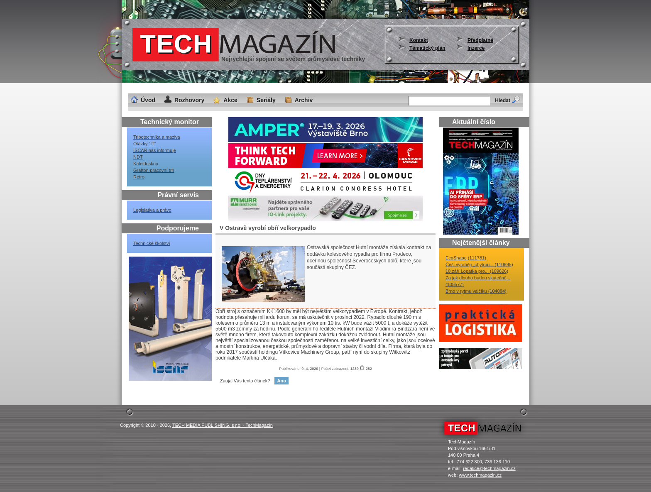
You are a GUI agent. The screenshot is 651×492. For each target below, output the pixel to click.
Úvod (148, 100)
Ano (281, 380)
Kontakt (418, 40)
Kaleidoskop (145, 163)
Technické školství (151, 243)
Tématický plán (427, 48)
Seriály (266, 100)
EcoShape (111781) (465, 257)
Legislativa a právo (152, 210)
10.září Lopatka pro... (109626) (476, 271)
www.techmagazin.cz (480, 474)
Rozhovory (189, 100)
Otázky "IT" (144, 143)
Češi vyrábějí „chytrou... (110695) (479, 264)
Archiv (304, 100)
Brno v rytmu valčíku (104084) (476, 291)
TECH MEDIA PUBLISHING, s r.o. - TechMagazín (222, 425)
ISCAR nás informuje (154, 150)
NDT (138, 156)
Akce (230, 100)
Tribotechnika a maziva (156, 137)
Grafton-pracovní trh (153, 170)
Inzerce (476, 48)
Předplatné (480, 40)
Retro (138, 176)
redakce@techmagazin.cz (489, 468)
